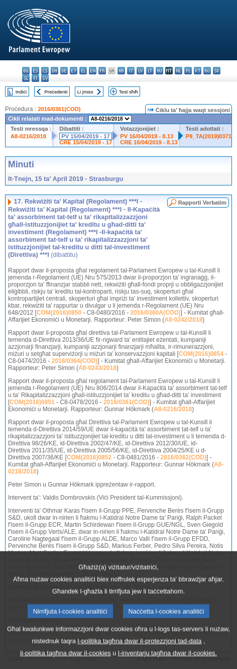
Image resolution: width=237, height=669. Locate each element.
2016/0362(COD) (183, 457)
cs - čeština (45, 70)
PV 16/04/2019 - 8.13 (146, 136)
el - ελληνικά (83, 70)
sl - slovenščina (26, 78)
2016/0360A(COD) (156, 312)
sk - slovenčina (216, 70)
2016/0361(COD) (59, 109)
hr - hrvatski (121, 70)
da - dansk (54, 70)
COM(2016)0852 (89, 457)
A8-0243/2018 (97, 367)
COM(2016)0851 (32, 402)
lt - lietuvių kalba (150, 70)
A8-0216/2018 (28, 136)
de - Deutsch (64, 70)
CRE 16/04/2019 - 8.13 (148, 142)
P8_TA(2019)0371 (208, 136)
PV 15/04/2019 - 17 (85, 136)
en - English (92, 70)
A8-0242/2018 (183, 319)
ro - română (207, 70)
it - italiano (131, 70)
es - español (35, 70)
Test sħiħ (128, 91)
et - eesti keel (73, 70)
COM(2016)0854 (201, 353)
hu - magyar (159, 70)
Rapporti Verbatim (202, 203)
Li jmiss (85, 91)
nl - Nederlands (178, 70)
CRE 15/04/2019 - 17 (85, 142)
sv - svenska (45, 78)
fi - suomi (35, 78)
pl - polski (188, 70)
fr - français (102, 70)
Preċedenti (55, 91)
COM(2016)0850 (59, 312)
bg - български (26, 70)
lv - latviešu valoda (140, 70)
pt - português (197, 70)
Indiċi (21, 91)
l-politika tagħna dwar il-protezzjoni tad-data (140, 655)
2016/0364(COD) (74, 360)
